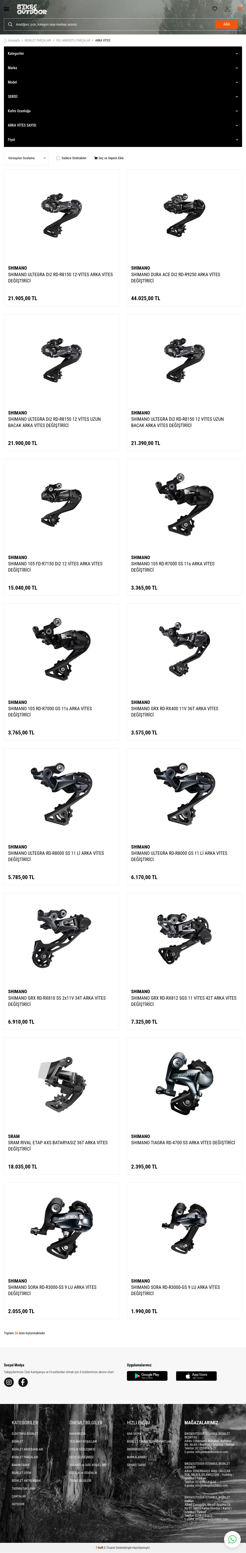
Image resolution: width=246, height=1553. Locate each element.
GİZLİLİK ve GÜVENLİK (83, 1473)
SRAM (14, 1136)
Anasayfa (12, 40)
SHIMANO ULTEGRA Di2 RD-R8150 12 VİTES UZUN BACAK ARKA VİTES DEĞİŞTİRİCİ (54, 422)
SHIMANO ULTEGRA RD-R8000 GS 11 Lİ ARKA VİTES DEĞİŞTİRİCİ (179, 856)
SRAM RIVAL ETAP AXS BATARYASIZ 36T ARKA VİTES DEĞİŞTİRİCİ (58, 1146)
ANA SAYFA (134, 1434)
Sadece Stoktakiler (71, 158)
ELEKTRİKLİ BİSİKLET (25, 1434)
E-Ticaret (109, 1548)
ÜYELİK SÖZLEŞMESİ (82, 1449)
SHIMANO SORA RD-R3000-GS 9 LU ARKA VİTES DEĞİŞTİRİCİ (175, 1290)
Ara (226, 24)
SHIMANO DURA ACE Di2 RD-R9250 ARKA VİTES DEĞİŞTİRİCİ (175, 277)
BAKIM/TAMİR (21, 1465)
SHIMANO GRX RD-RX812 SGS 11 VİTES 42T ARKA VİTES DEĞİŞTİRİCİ (184, 1001)
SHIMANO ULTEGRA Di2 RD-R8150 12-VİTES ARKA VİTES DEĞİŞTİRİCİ (60, 277)
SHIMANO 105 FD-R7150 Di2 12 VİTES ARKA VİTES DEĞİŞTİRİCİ (55, 567)
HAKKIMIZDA (77, 1434)
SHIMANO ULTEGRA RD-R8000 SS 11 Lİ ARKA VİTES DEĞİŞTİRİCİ (56, 856)
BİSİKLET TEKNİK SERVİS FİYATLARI (149, 1442)
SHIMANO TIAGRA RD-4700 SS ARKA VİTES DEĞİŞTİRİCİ (183, 1142)
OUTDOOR (18, 1504)
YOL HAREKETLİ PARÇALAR (73, 40)
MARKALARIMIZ (137, 1457)
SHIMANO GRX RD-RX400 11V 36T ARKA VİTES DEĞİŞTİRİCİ (174, 712)
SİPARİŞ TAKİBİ (136, 1465)
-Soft (100, 1548)
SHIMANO (17, 268)
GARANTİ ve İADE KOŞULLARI (87, 1465)
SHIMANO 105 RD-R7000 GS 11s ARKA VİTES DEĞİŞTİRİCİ (50, 712)
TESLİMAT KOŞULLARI (83, 1442)
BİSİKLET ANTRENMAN (26, 1481)
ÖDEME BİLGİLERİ (80, 1481)
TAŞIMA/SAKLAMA (24, 1489)
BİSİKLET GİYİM (21, 1473)
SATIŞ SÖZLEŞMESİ (81, 1457)
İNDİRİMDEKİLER (137, 1449)
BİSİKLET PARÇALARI (38, 40)
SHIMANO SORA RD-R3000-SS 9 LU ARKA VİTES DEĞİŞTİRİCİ (52, 1290)
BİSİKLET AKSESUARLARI (27, 1449)
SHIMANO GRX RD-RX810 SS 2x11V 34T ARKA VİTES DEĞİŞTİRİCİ (57, 1001)
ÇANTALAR (19, 1496)
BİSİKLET (17, 1442)
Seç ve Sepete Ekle (109, 158)
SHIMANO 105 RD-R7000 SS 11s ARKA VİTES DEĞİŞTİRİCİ (173, 567)
